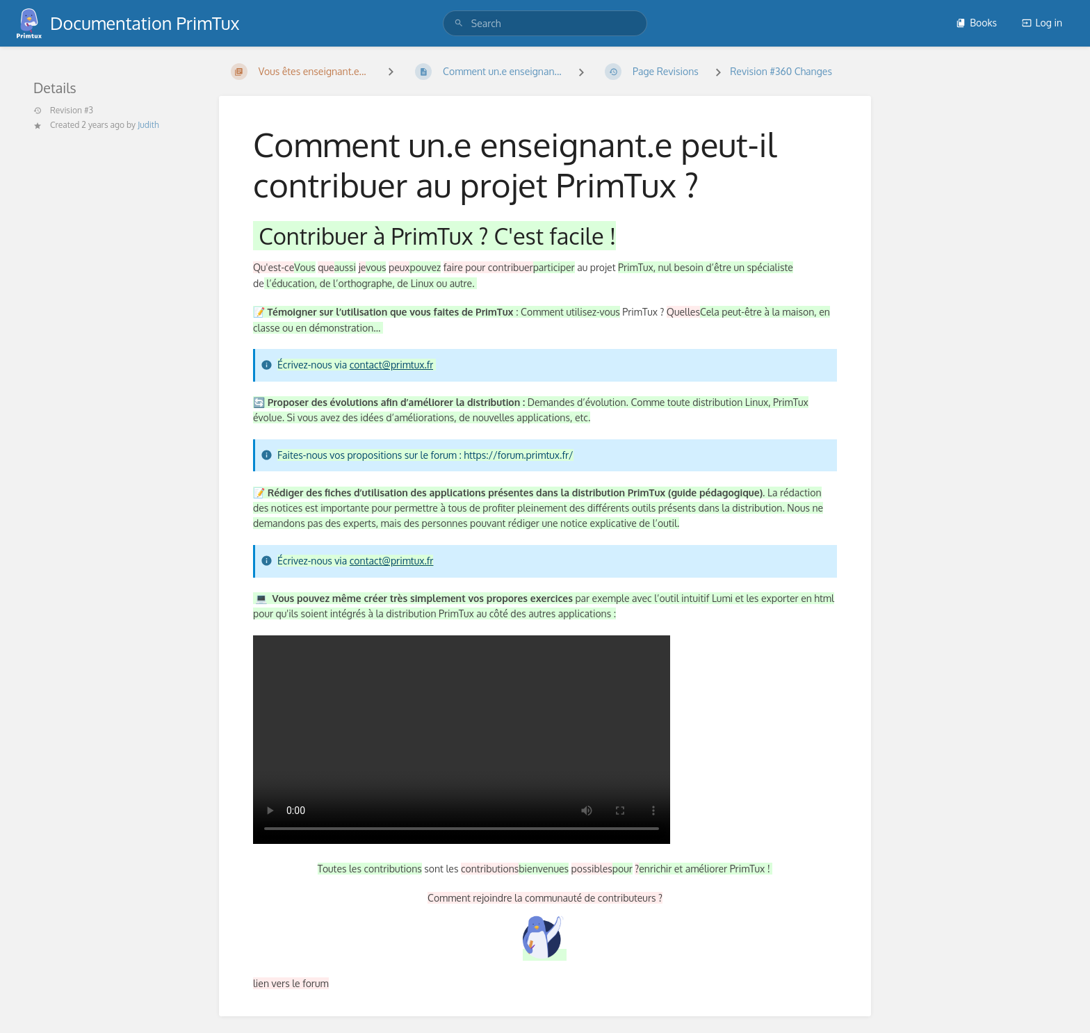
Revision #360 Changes (781, 71)
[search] (545, 23)
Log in (1042, 23)
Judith (148, 125)
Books (976, 23)
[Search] (459, 23)
